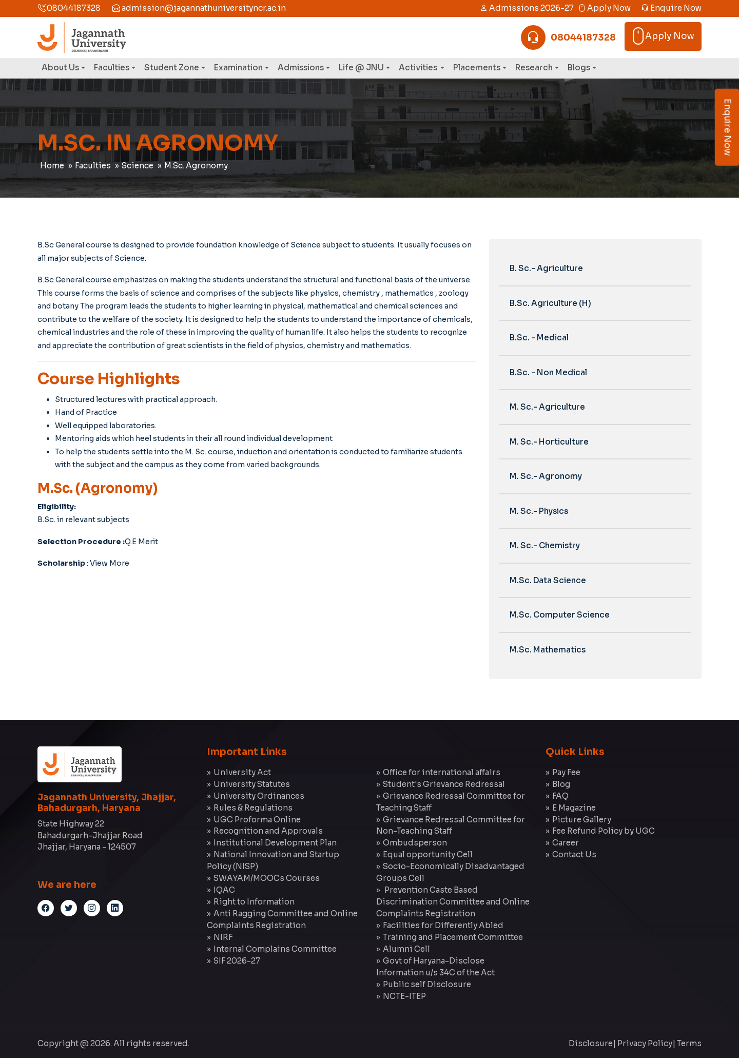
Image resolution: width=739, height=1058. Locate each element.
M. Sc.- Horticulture (549, 442)
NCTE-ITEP (404, 996)
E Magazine (574, 808)
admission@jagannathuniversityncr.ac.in (199, 8)
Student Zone (171, 67)
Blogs (579, 67)
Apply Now (604, 8)
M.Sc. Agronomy (196, 165)
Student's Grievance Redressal (444, 784)
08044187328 (69, 8)
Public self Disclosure (427, 984)
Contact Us (574, 854)
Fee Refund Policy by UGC (603, 831)
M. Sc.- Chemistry (545, 545)
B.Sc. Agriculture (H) (550, 303)
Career (565, 843)
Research (534, 67)
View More (109, 563)
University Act (242, 772)
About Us (60, 67)
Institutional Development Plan (275, 843)
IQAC (224, 890)
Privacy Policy (644, 1043)
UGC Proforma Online (257, 819)
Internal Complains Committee (275, 949)
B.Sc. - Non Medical (548, 372)
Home (52, 165)
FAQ (560, 796)
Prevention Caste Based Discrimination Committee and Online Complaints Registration (453, 901)
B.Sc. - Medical (539, 337)
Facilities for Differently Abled (443, 925)
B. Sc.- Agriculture (546, 268)
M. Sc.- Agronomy (546, 476)
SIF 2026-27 (236, 961)
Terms (689, 1043)
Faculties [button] (111, 67)
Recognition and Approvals (268, 831)
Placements (476, 67)
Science (137, 165)
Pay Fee (566, 772)
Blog (561, 784)
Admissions (301, 67)
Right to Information (254, 902)
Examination (238, 67)
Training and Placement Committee (453, 937)
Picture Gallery (581, 819)
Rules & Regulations (253, 808)
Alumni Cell (406, 949)
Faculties (93, 165)
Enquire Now (671, 8)
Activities (419, 67)
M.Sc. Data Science (548, 580)
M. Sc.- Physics (539, 511)
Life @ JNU (361, 67)
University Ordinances (258, 796)
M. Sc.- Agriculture (547, 407)
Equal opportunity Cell (428, 854)
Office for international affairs (441, 772)
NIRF (222, 937)
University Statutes (251, 784)
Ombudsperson (415, 843)
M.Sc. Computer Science (560, 615)
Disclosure (591, 1043)
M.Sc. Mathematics (548, 650)
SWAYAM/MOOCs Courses (266, 878)
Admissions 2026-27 (527, 8)
